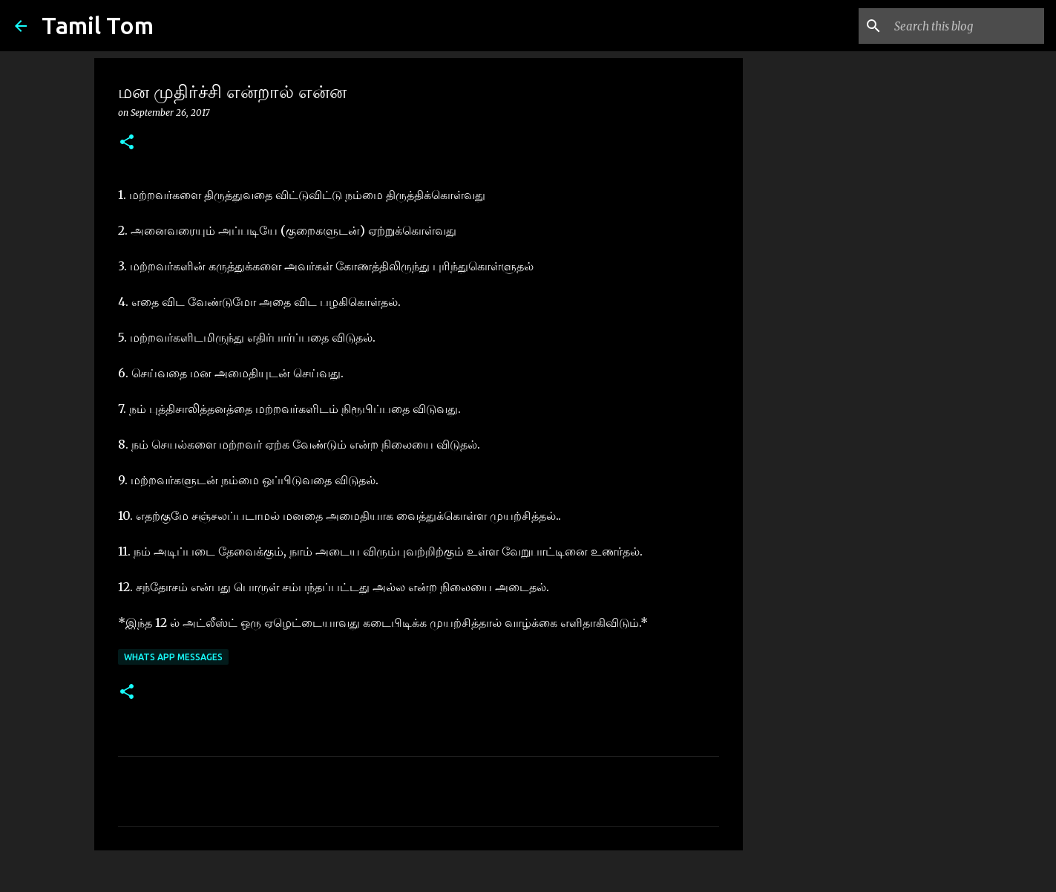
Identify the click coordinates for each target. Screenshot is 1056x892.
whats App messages (173, 657)
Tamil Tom (98, 25)
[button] (127, 143)
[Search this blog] (966, 26)
